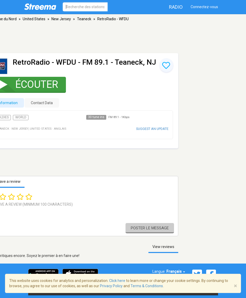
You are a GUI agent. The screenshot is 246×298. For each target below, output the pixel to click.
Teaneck (84, 19)
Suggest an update (152, 129)
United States (34, 19)
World (20, 117)
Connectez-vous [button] (204, 7)
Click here (117, 281)
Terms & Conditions (147, 286)
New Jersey (61, 19)
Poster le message (150, 228)
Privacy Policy (111, 286)
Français (175, 271)
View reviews (163, 247)
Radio (176, 7)
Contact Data (42, 103)
